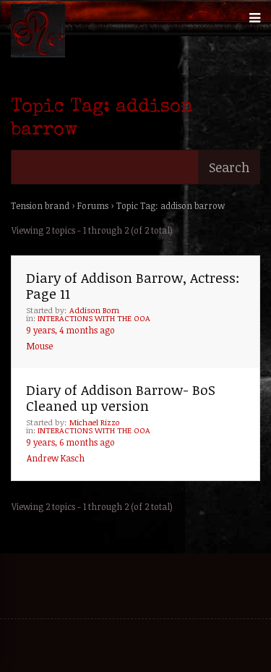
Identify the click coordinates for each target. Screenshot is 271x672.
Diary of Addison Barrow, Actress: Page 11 (133, 285)
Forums (92, 205)
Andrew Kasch (56, 458)
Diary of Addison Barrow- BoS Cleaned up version (120, 397)
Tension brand (40, 205)
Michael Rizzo (94, 422)
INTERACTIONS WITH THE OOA (94, 317)
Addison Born (94, 310)
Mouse (40, 346)
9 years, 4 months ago (70, 330)
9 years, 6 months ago (70, 442)
